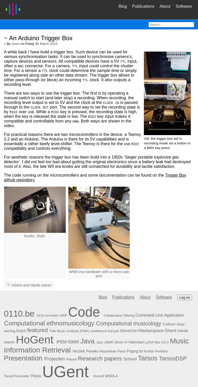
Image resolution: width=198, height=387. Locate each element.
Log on (184, 297)
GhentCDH (129, 331)
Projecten (54, 358)
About (165, 6)
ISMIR (73, 342)
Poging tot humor (140, 351)
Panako (92, 351)
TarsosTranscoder (16, 376)
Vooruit (98, 376)
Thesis (35, 376)
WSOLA (111, 376)
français (113, 331)
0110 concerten (48, 315)
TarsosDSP (173, 358)
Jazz (99, 342)
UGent (16, 285)
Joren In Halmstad (129, 342)
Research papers (100, 358)
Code (84, 311)
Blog (123, 6)
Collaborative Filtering (119, 315)
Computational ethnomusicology (49, 323)
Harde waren (40, 285)
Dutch (21, 331)
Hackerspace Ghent (157, 330)
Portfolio (161, 351)
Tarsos (147, 358)
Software (184, 6)
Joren (16, 44)
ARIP (63, 315)
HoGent (35, 340)
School (130, 359)
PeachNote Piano (113, 351)
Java (87, 341)
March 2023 (48, 44)
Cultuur (169, 324)
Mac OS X (161, 342)
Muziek (79, 351)
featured (37, 330)
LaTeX (149, 342)
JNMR (108, 342)
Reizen (71, 359)
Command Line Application (160, 315)
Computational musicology (128, 323)
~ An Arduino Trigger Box (38, 38)
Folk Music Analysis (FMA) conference (78, 331)
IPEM (61, 342)
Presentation (23, 358)
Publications (143, 6)
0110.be (19, 313)
